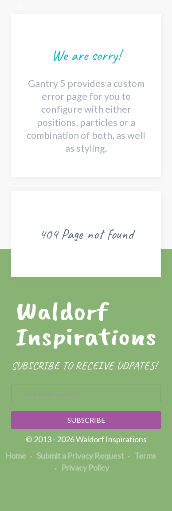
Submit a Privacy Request (77, 455)
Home (15, 455)
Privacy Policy (82, 467)
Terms (142, 455)
